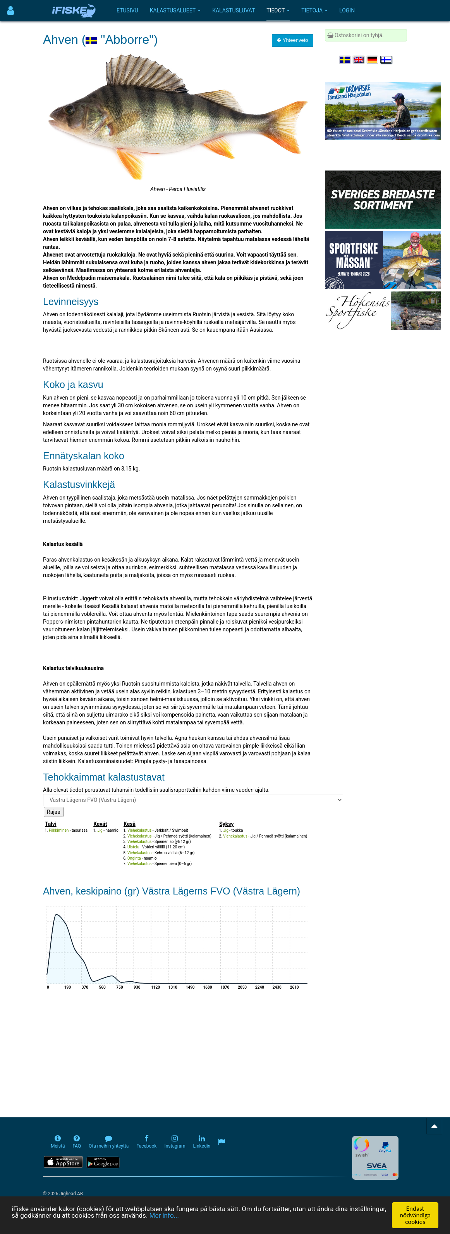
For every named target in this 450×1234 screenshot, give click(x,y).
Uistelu (133, 847)
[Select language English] (359, 60)
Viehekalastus (139, 830)
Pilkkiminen (59, 830)
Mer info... (164, 1215)
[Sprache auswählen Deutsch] (373, 60)
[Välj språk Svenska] (345, 60)
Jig (100, 830)
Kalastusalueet (175, 10)
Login (347, 10)
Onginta (134, 858)
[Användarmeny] (10, 10)
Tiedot (278, 10)
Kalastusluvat (233, 10)
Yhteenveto (292, 40)
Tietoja (314, 10)
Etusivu (127, 10)
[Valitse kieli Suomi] (386, 60)
